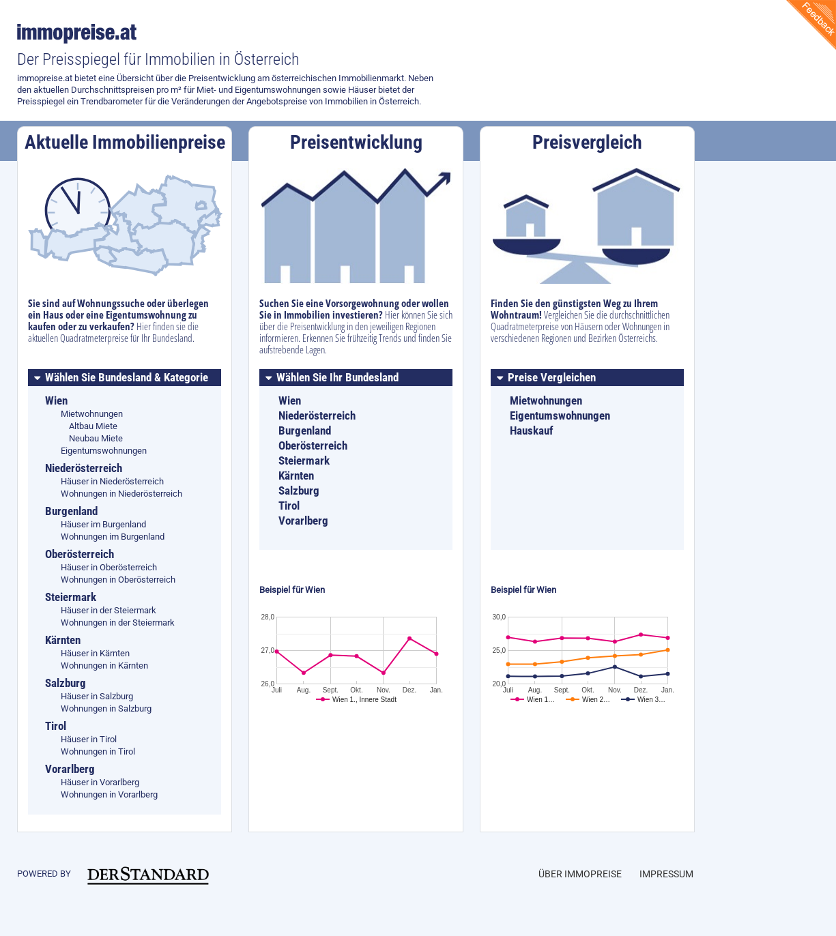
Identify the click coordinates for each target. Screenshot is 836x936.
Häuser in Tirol (89, 739)
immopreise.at (79, 34)
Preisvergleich (587, 142)
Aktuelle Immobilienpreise (125, 142)
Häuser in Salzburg (97, 696)
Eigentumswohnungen (104, 450)
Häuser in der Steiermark (108, 610)
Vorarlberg (303, 520)
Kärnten (296, 475)
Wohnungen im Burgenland (112, 536)
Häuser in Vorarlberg (100, 782)
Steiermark (304, 460)
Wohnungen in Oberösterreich (118, 579)
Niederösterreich (317, 415)
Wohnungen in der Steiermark (118, 622)
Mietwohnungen (92, 414)
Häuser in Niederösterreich (112, 481)
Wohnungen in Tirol (98, 751)
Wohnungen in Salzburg (106, 708)
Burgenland (304, 430)
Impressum (666, 873)
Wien (289, 400)
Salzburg (298, 490)
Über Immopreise (580, 873)
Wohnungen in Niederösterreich (121, 493)
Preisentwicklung (356, 142)
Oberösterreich (312, 445)
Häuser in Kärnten (95, 653)
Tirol (289, 505)
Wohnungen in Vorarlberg (109, 794)
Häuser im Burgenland (103, 524)
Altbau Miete (93, 426)
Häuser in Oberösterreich (109, 567)
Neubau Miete (96, 438)
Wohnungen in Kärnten (104, 665)
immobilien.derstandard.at (148, 875)
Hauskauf (531, 430)
